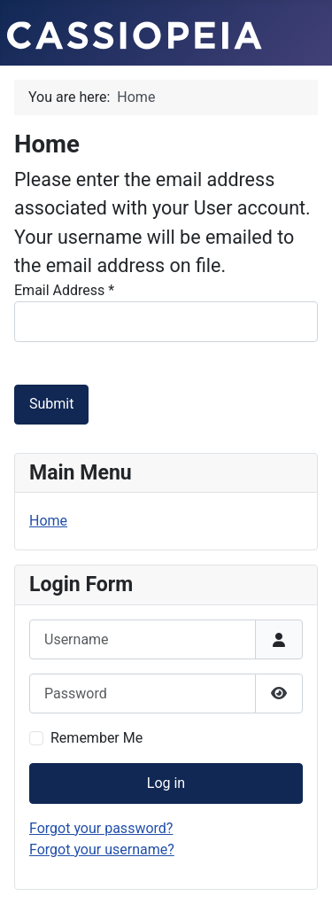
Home (48, 520)
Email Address (64, 290)
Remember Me (96, 737)
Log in (166, 783)
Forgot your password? (101, 828)
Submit (51, 403)
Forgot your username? (101, 849)
